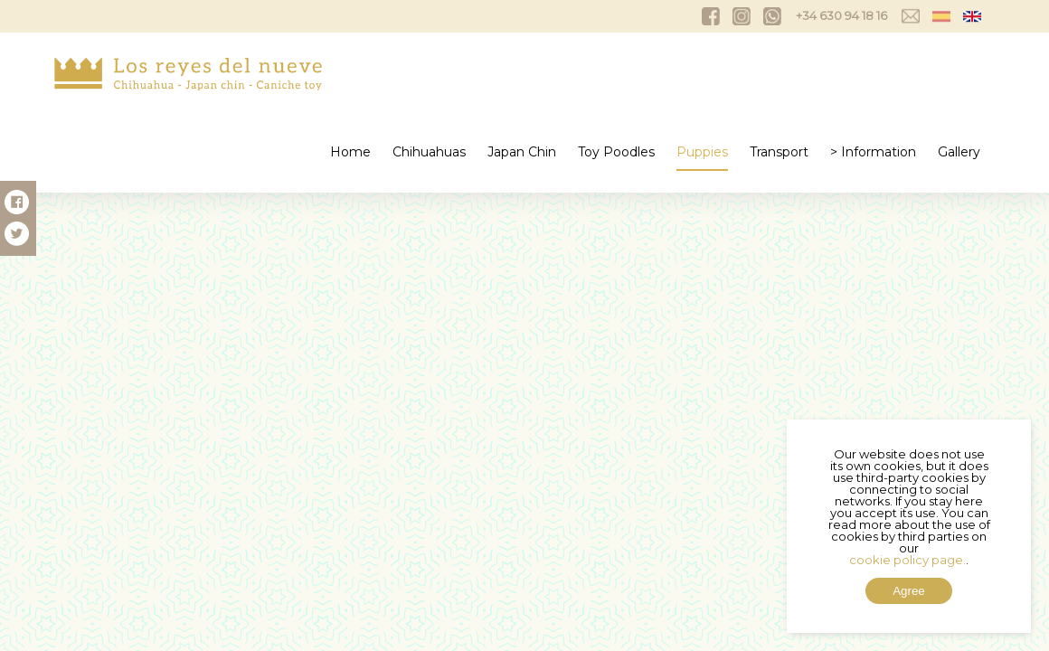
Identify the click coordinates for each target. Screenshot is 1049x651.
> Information (873, 152)
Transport (779, 152)
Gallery (959, 152)
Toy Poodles (616, 152)
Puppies (702, 152)
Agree (909, 591)
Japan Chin (521, 152)
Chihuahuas (429, 152)
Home (350, 152)
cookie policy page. (907, 559)
